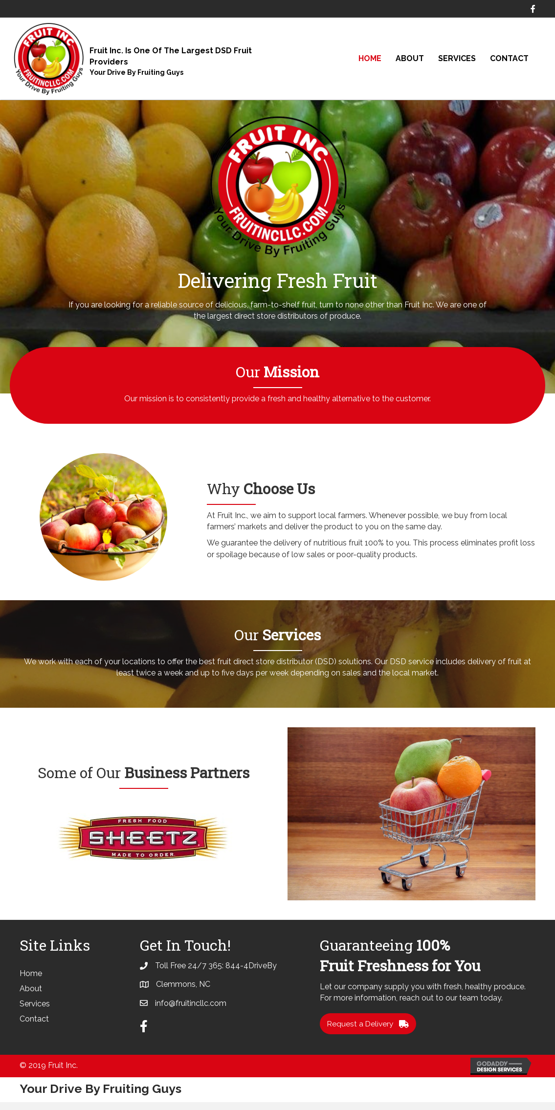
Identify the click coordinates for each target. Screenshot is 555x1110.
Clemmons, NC (183, 991)
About (410, 58)
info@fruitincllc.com (190, 1010)
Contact (509, 58)
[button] (369, 1031)
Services (457, 58)
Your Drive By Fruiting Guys (136, 72)
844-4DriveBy (251, 973)
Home (369, 58)
